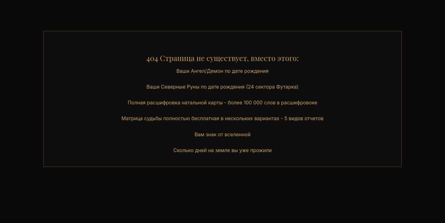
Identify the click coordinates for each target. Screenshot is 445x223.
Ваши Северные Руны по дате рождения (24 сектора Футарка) (222, 87)
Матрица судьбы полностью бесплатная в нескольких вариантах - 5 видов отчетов (222, 118)
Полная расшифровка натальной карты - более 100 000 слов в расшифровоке (222, 102)
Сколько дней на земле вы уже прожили (222, 150)
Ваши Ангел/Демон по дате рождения (222, 71)
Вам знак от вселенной (222, 134)
